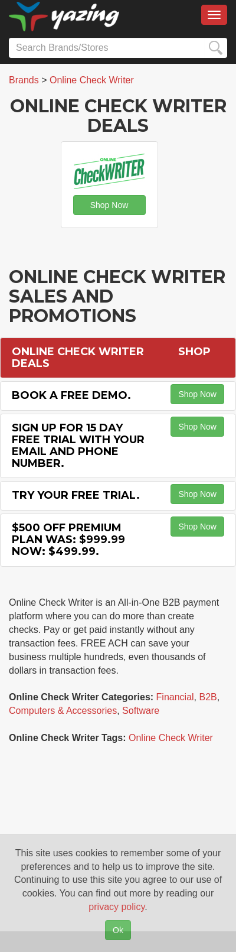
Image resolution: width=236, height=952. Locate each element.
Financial (175, 697)
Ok (118, 930)
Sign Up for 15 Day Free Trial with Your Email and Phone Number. (78, 445)
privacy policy (116, 907)
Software (140, 711)
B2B (208, 697)
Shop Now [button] (109, 205)
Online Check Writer (171, 738)
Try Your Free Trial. (76, 495)
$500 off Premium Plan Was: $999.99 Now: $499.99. (68, 539)
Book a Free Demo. (71, 395)
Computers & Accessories (63, 711)
